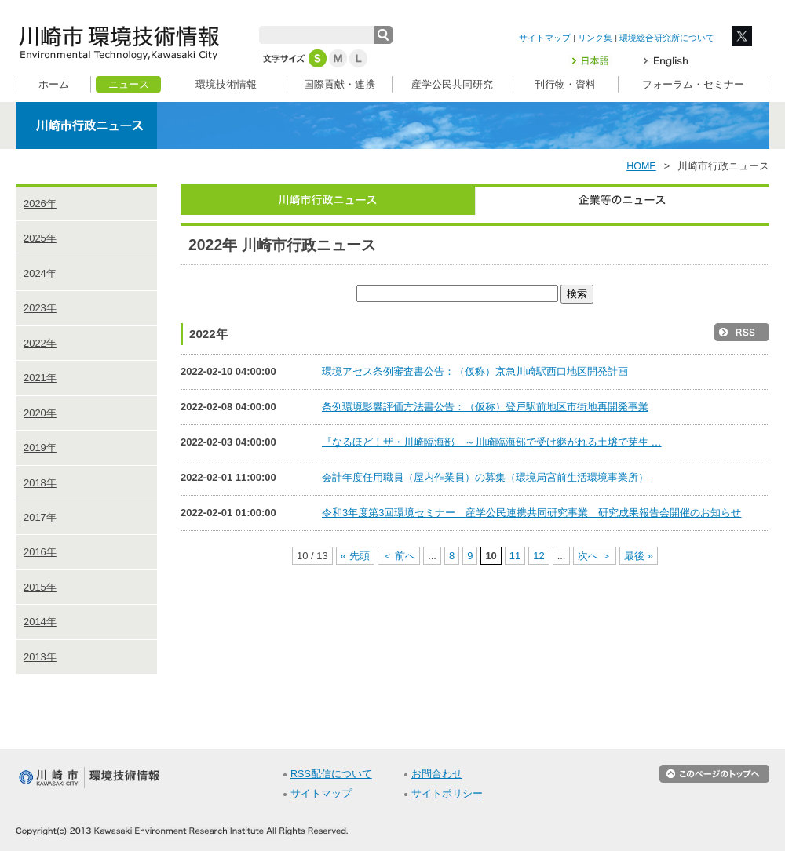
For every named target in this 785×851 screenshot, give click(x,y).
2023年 (40, 308)
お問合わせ (436, 774)
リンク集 (595, 37)
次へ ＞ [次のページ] (595, 556)
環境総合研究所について (666, 37)
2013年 (40, 657)
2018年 (40, 483)
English (666, 61)
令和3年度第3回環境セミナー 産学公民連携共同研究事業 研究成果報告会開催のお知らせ (531, 512)
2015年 (40, 587)
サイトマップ (545, 37)
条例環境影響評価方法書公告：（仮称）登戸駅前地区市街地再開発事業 (485, 407)
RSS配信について (331, 774)
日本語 (599, 61)
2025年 (40, 238)
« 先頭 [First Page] (355, 556)
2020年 (40, 413)
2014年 (40, 621)
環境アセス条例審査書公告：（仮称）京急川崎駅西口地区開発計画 (475, 371)
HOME (641, 166)
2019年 (40, 447)
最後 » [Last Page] (638, 556)
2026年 (40, 203)
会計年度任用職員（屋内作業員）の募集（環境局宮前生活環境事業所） (485, 477)
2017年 (40, 517)
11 (514, 556)
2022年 (40, 343)
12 (538, 556)
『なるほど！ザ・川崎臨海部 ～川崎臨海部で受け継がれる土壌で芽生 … (492, 442)
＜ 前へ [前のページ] (399, 556)
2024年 (40, 273)
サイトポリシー (447, 793)
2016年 (40, 552)
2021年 (40, 378)
